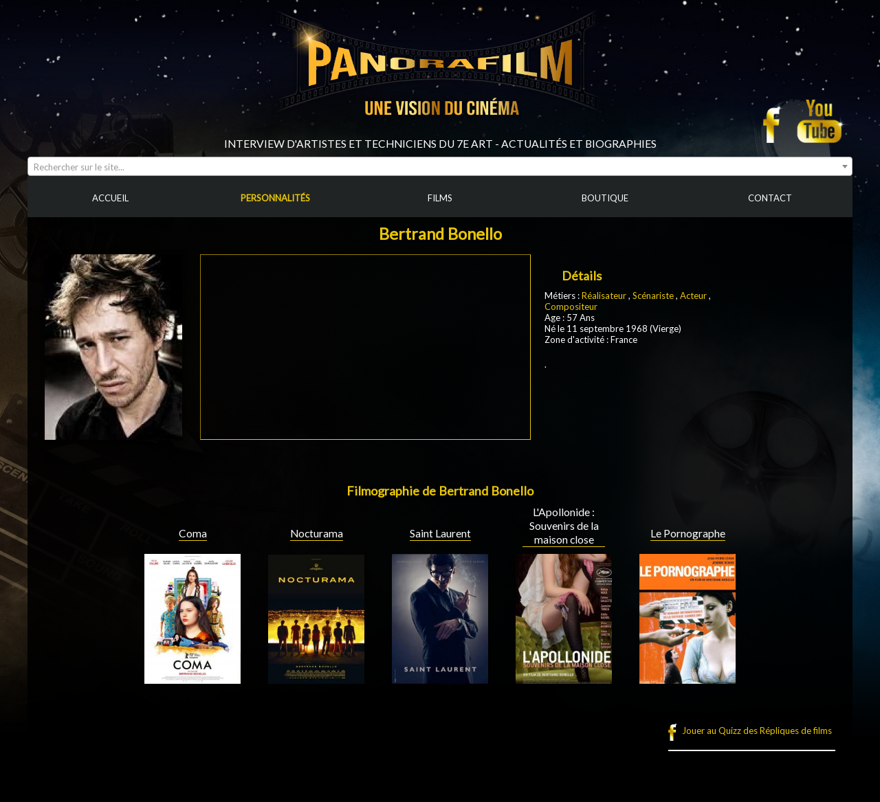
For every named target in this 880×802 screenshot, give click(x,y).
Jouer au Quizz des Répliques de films (757, 730)
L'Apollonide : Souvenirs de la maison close (564, 526)
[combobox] (440, 166)
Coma (193, 533)
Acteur (694, 295)
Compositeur (570, 306)
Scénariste (653, 295)
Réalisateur (604, 295)
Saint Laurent (440, 533)
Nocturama (316, 533)
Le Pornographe (687, 533)
